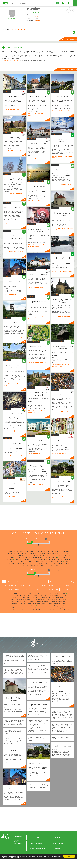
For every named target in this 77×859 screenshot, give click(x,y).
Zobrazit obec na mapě (10, 60)
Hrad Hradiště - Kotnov (44, 606)
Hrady (6, 276)
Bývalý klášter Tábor (60, 606)
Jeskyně (6, 408)
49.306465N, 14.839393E (41, 22)
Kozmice (17, 557)
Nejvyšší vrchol (18, 589)
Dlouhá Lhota (60, 553)
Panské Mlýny (41, 559)
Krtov (30, 557)
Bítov (16, 551)
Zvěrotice (57, 565)
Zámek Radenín (15, 596)
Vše (4, 582)
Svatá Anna (11, 563)
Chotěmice (16, 553)
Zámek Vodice (23, 610)
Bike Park (55, 165)
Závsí (51, 565)
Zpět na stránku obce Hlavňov (69, 69)
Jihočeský (37, 16)
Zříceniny (6, 360)
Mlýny (60, 557)
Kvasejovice (37, 557)
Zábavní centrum (7, 438)
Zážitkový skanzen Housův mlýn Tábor (53, 608)
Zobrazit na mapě (13, 109)
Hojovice (22, 555)
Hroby (28, 555)
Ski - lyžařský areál (56, 134)
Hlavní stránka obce (71, 39)
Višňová (66, 563)
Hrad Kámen (12, 610)
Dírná (52, 553)
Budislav (37, 15)
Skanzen (55, 476)
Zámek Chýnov (15, 600)
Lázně (31, 435)
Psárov (10, 561)
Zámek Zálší (64, 610)
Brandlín (33, 551)
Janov (44, 555)
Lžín (49, 557)
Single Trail (35, 589)
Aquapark (31, 296)
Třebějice (31, 563)
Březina (39, 551)
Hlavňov (33, 8)
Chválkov (40, 553)
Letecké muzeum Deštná (57, 596)
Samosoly (36, 561)
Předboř (59, 559)
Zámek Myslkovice (60, 594)
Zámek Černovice (27, 600)
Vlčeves (19, 565)
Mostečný (9, 559)
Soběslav (37, 20)
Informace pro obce (36, 843)
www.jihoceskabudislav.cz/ (39, 25)
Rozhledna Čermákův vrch (43, 594)
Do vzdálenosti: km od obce (33, 539)
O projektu (36, 837)
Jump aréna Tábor (48, 602)
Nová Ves (26, 559)
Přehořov (67, 559)
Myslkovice (17, 559)
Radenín (16, 561)
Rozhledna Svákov (40, 600)
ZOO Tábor (27, 604)
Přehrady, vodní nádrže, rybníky (35, 181)
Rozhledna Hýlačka (39, 604)
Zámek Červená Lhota (40, 596)
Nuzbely (32, 559)
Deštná (46, 553)
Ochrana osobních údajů (37, 849)
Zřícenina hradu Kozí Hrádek (57, 600)
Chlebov (9, 553)
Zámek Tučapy (28, 594)
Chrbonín (32, 553)
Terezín (24, 563)
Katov (59, 555)
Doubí (68, 553)
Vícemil (59, 563)
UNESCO (55, 389)
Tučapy (47, 563)
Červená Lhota (55, 551)
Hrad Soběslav (60, 598)
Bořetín (26, 551)
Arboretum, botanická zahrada (10, 585)
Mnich (65, 557)
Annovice (10, 551)
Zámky (6, 91)
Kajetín (54, 555)
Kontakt (57, 849)
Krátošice (24, 557)
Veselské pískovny (33, 608)
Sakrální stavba (31, 138)
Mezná (54, 557)
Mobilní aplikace (57, 843)
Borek (21, 551)
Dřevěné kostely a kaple (58, 341)
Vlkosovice (26, 565)
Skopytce (60, 561)
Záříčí (46, 565)
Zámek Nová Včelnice (52, 610)
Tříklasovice (39, 563)
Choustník (24, 553)
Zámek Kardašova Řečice (18, 602)
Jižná (48, 555)
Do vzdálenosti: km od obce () (31, 570)
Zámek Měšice (61, 602)
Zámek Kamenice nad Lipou (56, 604)
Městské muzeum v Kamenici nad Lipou (22, 606)
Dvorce (15, 555)
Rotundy (55, 208)
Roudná (29, 561)
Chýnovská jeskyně (35, 602)
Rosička (22, 561)
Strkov (66, 561)
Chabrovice (65, 551)
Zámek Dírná (26, 596)
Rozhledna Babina (16, 604)
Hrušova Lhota (36, 555)
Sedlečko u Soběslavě (48, 561)
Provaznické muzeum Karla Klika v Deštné (25, 598)
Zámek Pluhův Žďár (47, 598)
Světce (18, 563)
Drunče (9, 555)
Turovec (53, 563)
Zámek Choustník (16, 594)
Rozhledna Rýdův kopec (18, 608)
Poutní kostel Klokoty (36, 610)
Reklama (57, 837)
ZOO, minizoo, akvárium (9, 478)
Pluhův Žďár (51, 559)
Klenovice (66, 555)
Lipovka (44, 557)
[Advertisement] (38, 518)
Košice (11, 557)
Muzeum (7, 202)
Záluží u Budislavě (21, 29)
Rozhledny (7, 174)
